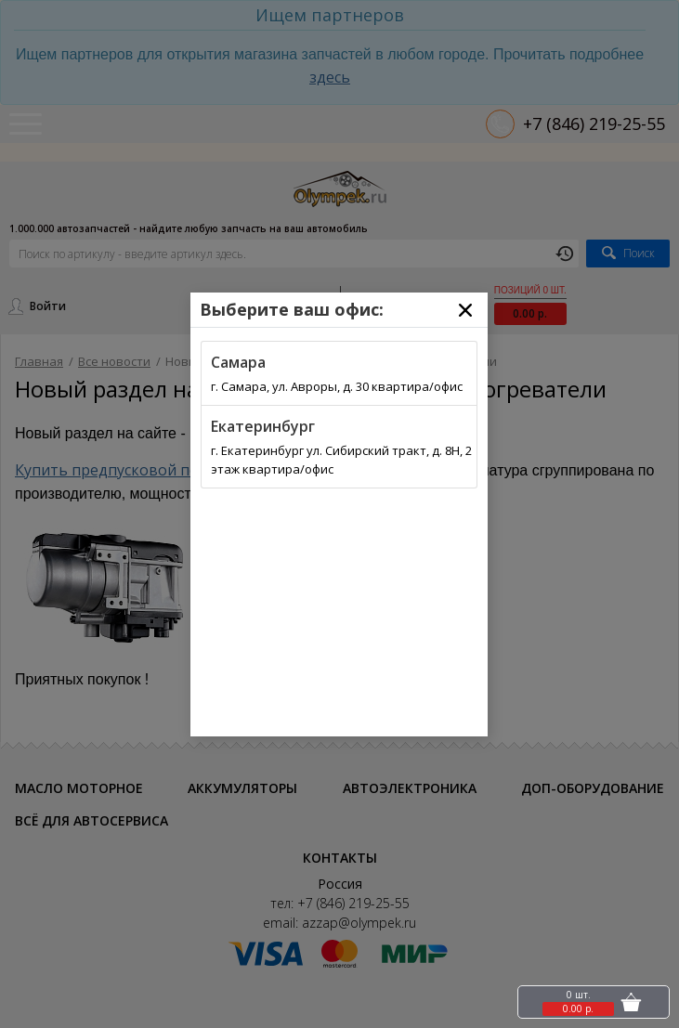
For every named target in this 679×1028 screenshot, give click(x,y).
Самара (238, 362)
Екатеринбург (263, 426)
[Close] (465, 310)
